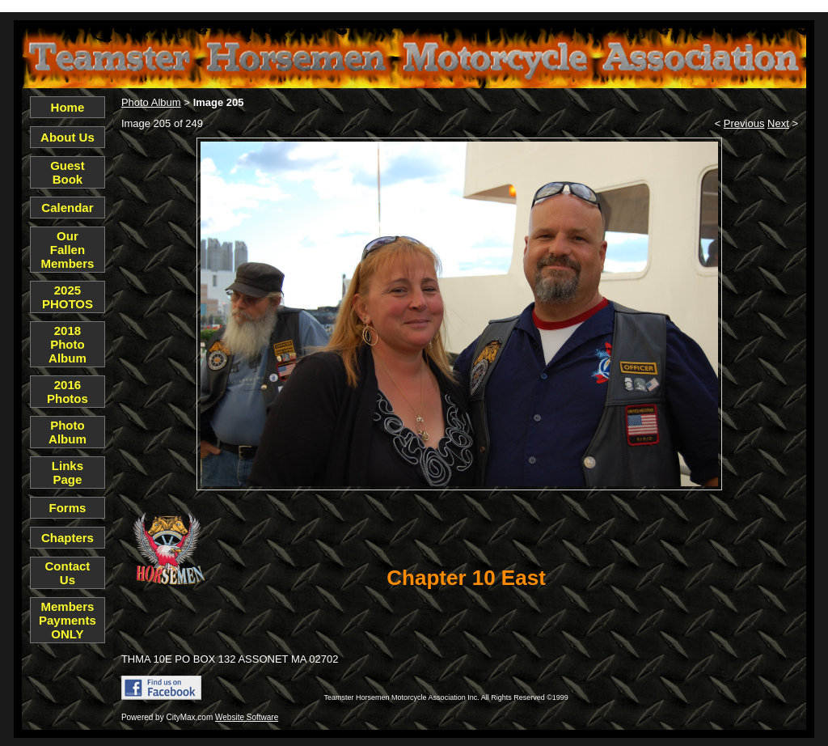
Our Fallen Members (68, 249)
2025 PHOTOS (67, 297)
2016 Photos (67, 391)
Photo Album (68, 432)
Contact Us (68, 573)
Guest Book (67, 172)
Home (68, 107)
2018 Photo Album (68, 344)
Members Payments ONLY (67, 620)
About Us (67, 137)
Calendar (67, 207)
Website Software (246, 717)
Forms (68, 508)
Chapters (67, 538)
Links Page (67, 472)
